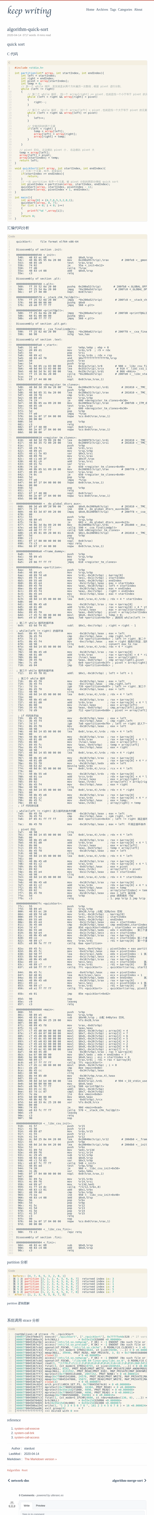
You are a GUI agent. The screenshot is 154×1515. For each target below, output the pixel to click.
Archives (102, 9)
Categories (125, 9)
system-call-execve (27, 1428)
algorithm (14, 1470)
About (138, 9)
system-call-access (27, 1437)
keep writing (29, 10)
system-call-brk (24, 1433)
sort (25, 1470)
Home (90, 9)
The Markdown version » (40, 1459)
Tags (113, 9)
